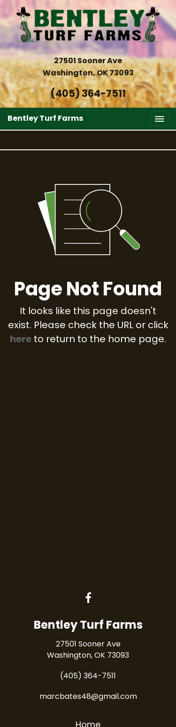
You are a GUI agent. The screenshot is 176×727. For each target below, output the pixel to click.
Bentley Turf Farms (45, 118)
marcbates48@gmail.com (88, 696)
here (20, 338)
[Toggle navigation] (159, 118)
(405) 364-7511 (88, 93)
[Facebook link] (88, 598)
